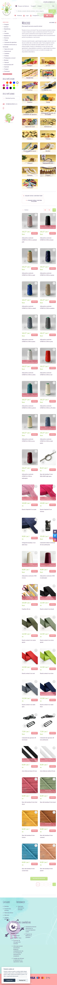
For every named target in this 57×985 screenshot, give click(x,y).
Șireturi (6, 27)
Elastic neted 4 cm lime (46, 673)
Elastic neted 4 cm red (28, 673)
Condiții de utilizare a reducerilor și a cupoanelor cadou (18, 960)
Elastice (6, 38)
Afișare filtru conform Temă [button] (33, 196)
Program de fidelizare (22, 6)
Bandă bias (7, 29)
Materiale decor (8, 913)
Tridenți (6, 56)
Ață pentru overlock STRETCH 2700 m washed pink (29, 240)
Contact (39, 6)
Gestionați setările (22, 976)
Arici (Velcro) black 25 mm (29, 771)
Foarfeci (6, 33)
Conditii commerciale (16, 927)
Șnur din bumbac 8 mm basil (48, 802)
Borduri (6, 60)
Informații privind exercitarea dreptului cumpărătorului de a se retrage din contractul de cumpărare (18, 951)
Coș (48, 15)
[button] (11, 98)
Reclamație (16, 935)
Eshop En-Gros (17, 938)
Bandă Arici (7, 35)
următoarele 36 (7, 74)
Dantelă (6, 67)
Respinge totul (22, 980)
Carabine (6, 53)
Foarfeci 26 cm (26, 609)
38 (50, 884)
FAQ (14, 930)
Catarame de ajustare (10, 42)
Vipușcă (6, 62)
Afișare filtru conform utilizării (34, 201)
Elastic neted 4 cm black (47, 609)
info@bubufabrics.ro (49, 2)
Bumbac (6, 906)
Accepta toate (9, 980)
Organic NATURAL (7, 918)
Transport (33, 6)
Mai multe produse (39, 878)
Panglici (6, 24)
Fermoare (7, 71)
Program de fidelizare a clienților (29, 935)
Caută (52, 11)
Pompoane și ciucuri (9, 58)
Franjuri (6, 69)
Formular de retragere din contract (17, 942)
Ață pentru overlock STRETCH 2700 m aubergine (27, 476)
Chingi (6, 40)
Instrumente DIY (8, 64)
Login (26, 15)
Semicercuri (7, 51)
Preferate (18, 15)
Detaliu (34, 233)
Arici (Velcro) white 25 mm (47, 771)
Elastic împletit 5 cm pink (29, 509)
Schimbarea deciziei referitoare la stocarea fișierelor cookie (31, 929)
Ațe (5, 31)
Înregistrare (34, 15)
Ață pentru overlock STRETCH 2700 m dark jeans (46, 441)
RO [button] (53, 6)
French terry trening (7, 909)
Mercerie (6, 915)
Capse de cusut (8, 49)
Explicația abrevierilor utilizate (21, 908)
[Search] (35, 11)
